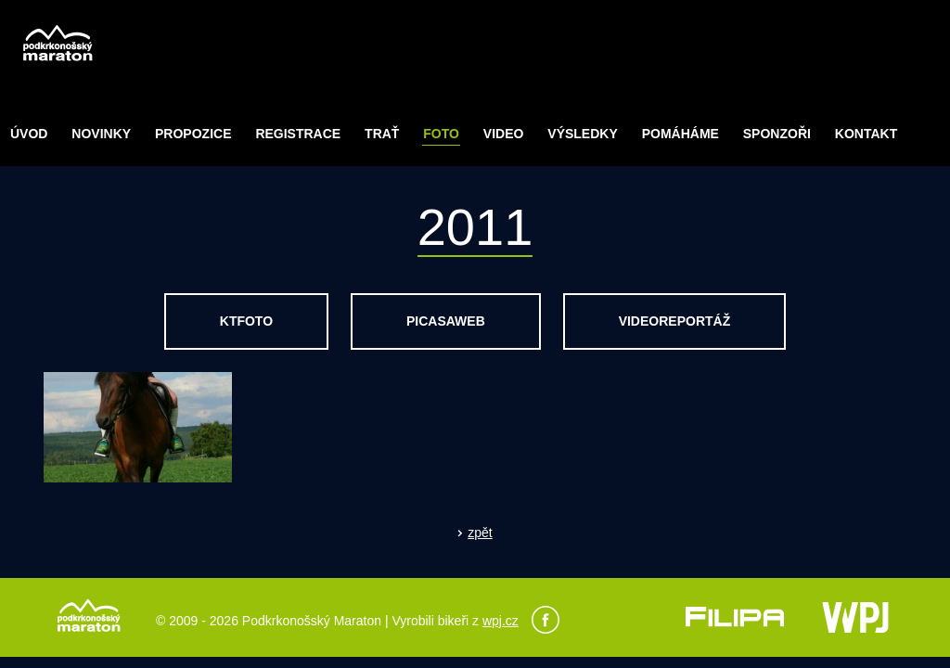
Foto (441, 133)
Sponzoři (777, 133)
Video (503, 133)
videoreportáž (675, 321)
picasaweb (445, 321)
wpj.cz (500, 620)
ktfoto (246, 321)
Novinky (101, 133)
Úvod (28, 133)
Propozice (193, 133)
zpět (480, 532)
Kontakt (866, 133)
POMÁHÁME (680, 133)
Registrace (297, 133)
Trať (382, 133)
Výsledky (582, 133)
